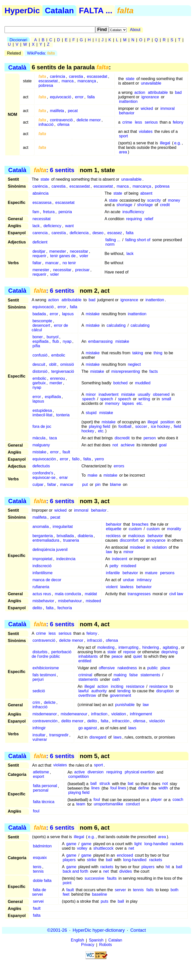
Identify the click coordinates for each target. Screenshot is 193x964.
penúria (65, 212)
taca (53, 438)
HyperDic (22, 10)
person (149, 438)
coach (177, 800)
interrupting (128, 647)
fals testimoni (44, 675)
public (152, 668)
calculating (116, 325)
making (120, 675)
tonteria (63, 415)
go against (87, 728)
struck (104, 784)
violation (159, 547)
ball (93, 784)
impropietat (42, 559)
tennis (38, 871)
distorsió (39, 371)
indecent (119, 559)
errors (119, 466)
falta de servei (39, 892)
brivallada (65, 536)
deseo (98, 233)
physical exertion (140, 772)
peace (117, 656)
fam (35, 212)
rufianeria (40, 587)
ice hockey (160, 426)
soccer (141, 426)
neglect (134, 364)
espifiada (40, 341)
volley (82, 848)
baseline (99, 894)
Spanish (96, 940)
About (135, 30)
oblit (52, 364)
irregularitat (63, 526)
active (79, 772)
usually (144, 394)
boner (37, 337)
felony (178, 122)
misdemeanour (74, 714)
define (143, 788)
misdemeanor (44, 714)
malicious (136, 536)
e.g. (177, 143)
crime (127, 122)
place (165, 668)
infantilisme (42, 573)
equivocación (44, 459)
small (166, 399)
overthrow (87, 695)
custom (135, 529)
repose (129, 652)
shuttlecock (103, 848)
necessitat (41, 219)
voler (83, 256)
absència (40, 193)
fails (150, 890)
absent (146, 193)
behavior (126, 113)
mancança (86, 81)
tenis (37, 867)
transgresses (139, 594)
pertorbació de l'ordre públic (51, 654)
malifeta (57, 111)
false (133, 675)
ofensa (63, 124)
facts (153, 371)
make (92, 475)
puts (104, 901)
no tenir (69, 263)
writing (144, 399)
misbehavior (43, 601)
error (79, 97)
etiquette (113, 529)
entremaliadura (45, 540)
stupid (91, 413)
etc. (140, 403)
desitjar (38, 251)
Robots (105, 945)
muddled (142, 383)
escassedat (97, 76)
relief (148, 219)
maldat (91, 594)
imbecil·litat (42, 415)
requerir (39, 256)
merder (56, 383)
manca (68, 81)
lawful (83, 691)
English (77, 940)
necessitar (79, 251)
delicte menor (89, 120)
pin (98, 484)
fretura (49, 212)
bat (130, 784)
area (123, 152)
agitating (170, 647)
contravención (45, 721)
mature (151, 573)
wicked (147, 108)
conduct (133, 804)
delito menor (72, 721)
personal (40, 790)
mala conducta (68, 594)
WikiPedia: (41, 53)
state (130, 79)
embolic (58, 355)
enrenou (57, 378)
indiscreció (42, 566)
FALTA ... (95, 10)
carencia (39, 233)
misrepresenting (125, 371)
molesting (105, 647)
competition (78, 777)
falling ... (112, 240)
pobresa (45, 85)
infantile (113, 573)
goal (163, 445)
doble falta (42, 880)
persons (167, 573)
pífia (36, 346)
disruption (165, 691)
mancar (52, 263)
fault (66, 452)
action (139, 92)
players (69, 860)
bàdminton (42, 846)
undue (128, 580)
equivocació (60, 97)
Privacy (87, 945)
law (109, 552)
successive (94, 878)
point (67, 883)
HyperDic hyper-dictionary (99, 930)
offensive (107, 668)
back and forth (75, 871)
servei (38, 901)
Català (17, 67)
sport (123, 136)
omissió (67, 364)
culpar (37, 484)
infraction (99, 714)
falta (129, 233)
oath (116, 679)
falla (91, 97)
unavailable (151, 83)
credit (165, 205)
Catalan (59, 10)
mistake (93, 314)
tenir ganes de (63, 256)
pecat (73, 111)
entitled (84, 661)
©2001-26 (57, 930)
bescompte (42, 321)
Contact (138, 930)
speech (88, 399)
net (131, 848)
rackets (176, 844)
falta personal (45, 786)
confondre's (42, 473)
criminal (85, 675)
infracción (120, 721)
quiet (137, 656)
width (163, 788)
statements (150, 675)
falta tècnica (43, 802)
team (80, 804)
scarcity (154, 200)
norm (109, 244)
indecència (66, 559)
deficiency (52, 226)
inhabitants (88, 656)
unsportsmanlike (108, 804)
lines (95, 788)
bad (178, 92)
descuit (38, 364)
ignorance (150, 97)
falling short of (138, 240)
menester (57, 251)
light (137, 844)
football (124, 426)
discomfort (129, 540)
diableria (85, 536)
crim (36, 702)
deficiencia (79, 233)
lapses (128, 403)
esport (38, 777)
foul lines (118, 788)
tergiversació (62, 371)
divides (125, 871)
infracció (46, 124)
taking (137, 353)
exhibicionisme (45, 668)
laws (132, 728)
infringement (141, 714)
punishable (124, 705)
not (115, 445)
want (69, 226)
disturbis (39, 652)
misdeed (137, 547)
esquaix (40, 857)
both (174, 890)
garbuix (38, 383)
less (138, 122)
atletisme (41, 772)
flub (56, 341)
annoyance (155, 540)
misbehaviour (70, 601)
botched (120, 383)
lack (35, 226)
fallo (75, 459)
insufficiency (133, 212)
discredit (122, 438)
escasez (114, 233)
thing (158, 353)
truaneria (71, 540)
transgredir (58, 735)
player (156, 800)
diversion (95, 772)
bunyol (52, 337)
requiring (134, 219)
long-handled (156, 844)
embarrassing (100, 341)
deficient (39, 242)
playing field (99, 426)
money (174, 200)
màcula (38, 438)
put (85, 484)
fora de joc (41, 426)
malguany (41, 445)
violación (157, 721)
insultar (38, 735)
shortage (124, 205)
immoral (167, 108)
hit (168, 867)
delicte (50, 702)
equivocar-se (44, 477)
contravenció (61, 120)
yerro (99, 459)
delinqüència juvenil (50, 549)
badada (39, 314)
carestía (59, 233)
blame (115, 484)
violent (112, 587)
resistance (135, 686)
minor (91, 394)
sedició (38, 691)
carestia (76, 76)
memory (112, 403)
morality (174, 529)
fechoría (64, 608)
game (71, 844)
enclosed (125, 855)
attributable (158, 92)
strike (91, 860)
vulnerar (39, 739)
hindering (150, 647)
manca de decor (46, 580)
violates (146, 131)
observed (161, 394)
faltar (36, 263)
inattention (128, 101)
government (120, 695)
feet (66, 894)
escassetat (48, 81)
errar (63, 477)
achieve (127, 445)
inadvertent (108, 394)
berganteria (42, 536)
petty (114, 566)
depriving (169, 652)
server (120, 890)
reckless (113, 536)
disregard (97, 737)
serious (151, 122)
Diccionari (18, 40)
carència (57, 76)
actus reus (41, 594)
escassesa (42, 202)
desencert (41, 325)
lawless (126, 587)
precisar (82, 270)
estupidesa (42, 410)
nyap (67, 341)
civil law (176, 594)
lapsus (68, 314)
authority (99, 691)
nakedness (127, 668)
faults (112, 878)
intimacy (144, 580)
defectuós (41, 466)
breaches (140, 524)
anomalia (40, 526)
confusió (39, 355)
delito (37, 608)
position (167, 422)
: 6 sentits (54, 170)
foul (96, 800)
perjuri (37, 679)
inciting (117, 686)
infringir (38, 728)
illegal (165, 143)
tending (124, 691)
